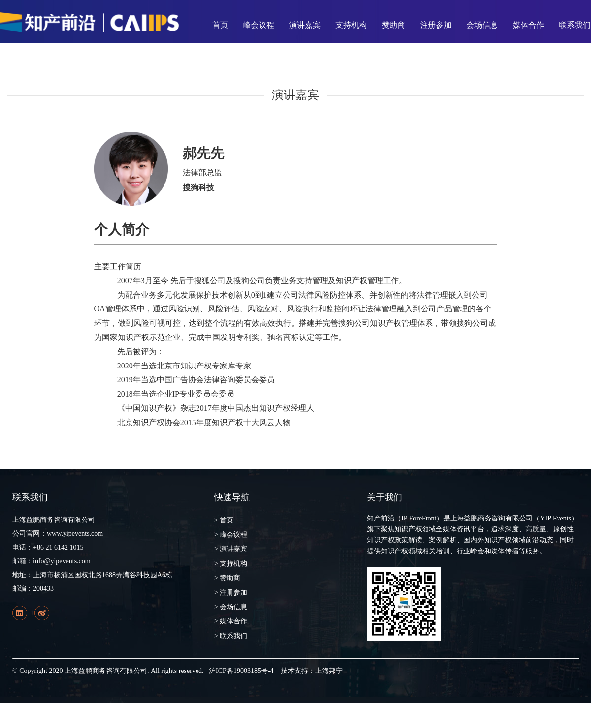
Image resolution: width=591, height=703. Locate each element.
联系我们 (575, 25)
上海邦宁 (329, 670)
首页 (220, 25)
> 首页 (223, 520)
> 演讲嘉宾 (230, 548)
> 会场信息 (230, 607)
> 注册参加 (230, 592)
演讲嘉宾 (305, 25)
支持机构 (351, 25)
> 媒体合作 (230, 621)
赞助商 (393, 25)
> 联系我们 (230, 636)
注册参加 (436, 25)
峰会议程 (258, 25)
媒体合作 (528, 25)
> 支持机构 (230, 563)
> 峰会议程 (230, 534)
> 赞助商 (227, 577)
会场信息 (482, 25)
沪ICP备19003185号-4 (241, 670)
